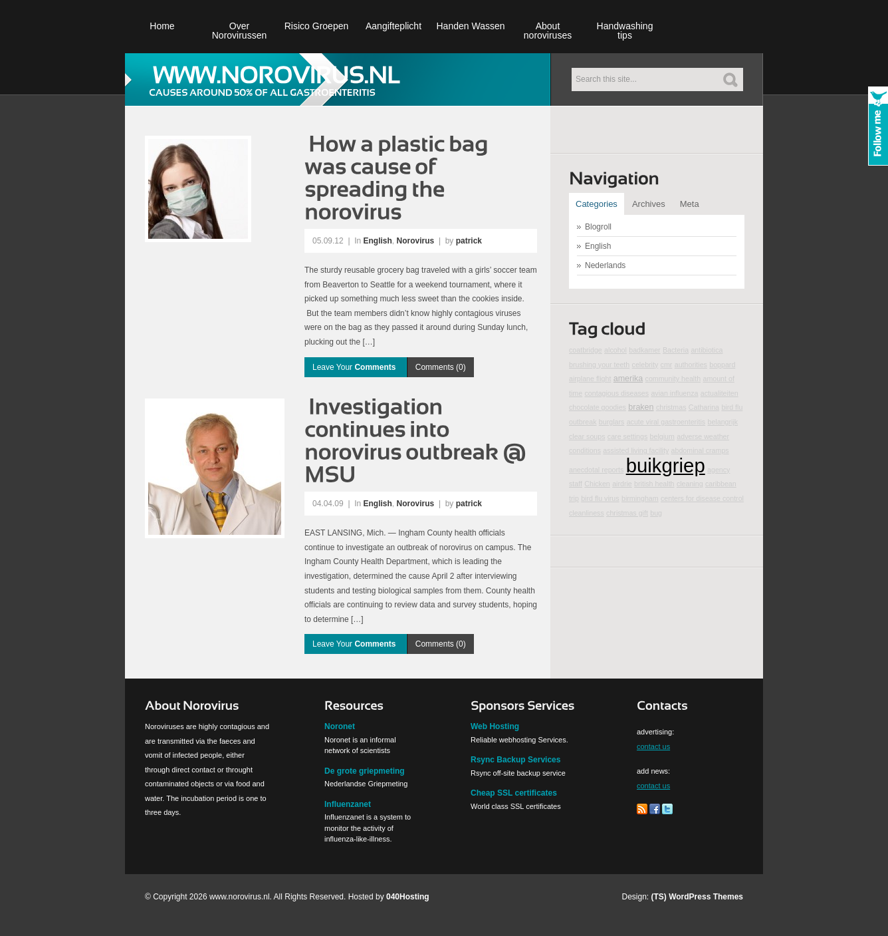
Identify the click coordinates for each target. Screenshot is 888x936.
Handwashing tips (625, 31)
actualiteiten (719, 393)
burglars (612, 422)
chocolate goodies (597, 407)
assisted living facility (636, 450)
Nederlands (605, 265)
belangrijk (722, 422)
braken (640, 407)
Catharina (704, 407)
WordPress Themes (706, 896)
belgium (662, 436)
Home (162, 26)
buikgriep (665, 465)
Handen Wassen (471, 26)
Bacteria (676, 350)
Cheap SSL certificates (514, 793)
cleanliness (586, 513)
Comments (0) (440, 367)
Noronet (339, 726)
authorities (691, 365)
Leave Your (355, 367)
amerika (628, 378)
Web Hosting (495, 726)
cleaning (690, 484)
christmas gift (627, 513)
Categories (596, 204)
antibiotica (706, 350)
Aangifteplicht (393, 26)
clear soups (587, 436)
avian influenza (674, 393)
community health (673, 379)
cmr (667, 365)
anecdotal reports (596, 470)
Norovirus (416, 240)
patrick (469, 240)
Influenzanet (347, 804)
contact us (653, 746)
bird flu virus (600, 498)
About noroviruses (548, 31)
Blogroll (598, 227)
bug (656, 513)
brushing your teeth (599, 365)
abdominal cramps (700, 450)
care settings (627, 436)
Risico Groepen (316, 26)
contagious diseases (616, 393)
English (378, 240)
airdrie (622, 484)
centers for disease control (702, 498)
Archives (648, 204)
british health (654, 484)
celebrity (645, 365)
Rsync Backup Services (515, 759)
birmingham (640, 498)
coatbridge (585, 350)
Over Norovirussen (239, 31)
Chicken (597, 484)
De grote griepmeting (364, 771)
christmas (671, 407)
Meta (689, 204)
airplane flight (590, 379)
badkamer (644, 350)
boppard (722, 365)
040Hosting (407, 896)
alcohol (615, 350)
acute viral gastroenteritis (666, 422)
